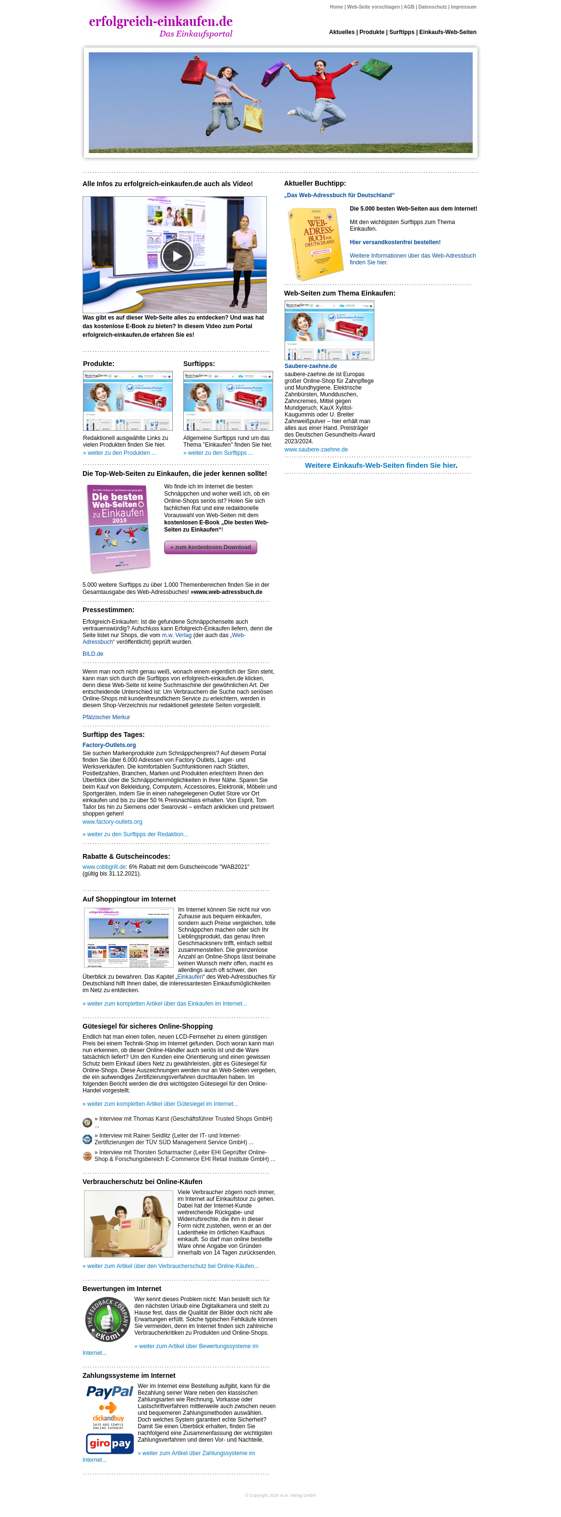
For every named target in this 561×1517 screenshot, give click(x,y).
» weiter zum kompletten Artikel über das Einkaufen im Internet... (165, 1003)
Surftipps (402, 32)
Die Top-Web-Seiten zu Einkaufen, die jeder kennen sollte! (175, 473)
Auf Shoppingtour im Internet (129, 899)
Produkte (371, 32)
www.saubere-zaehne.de (316, 449)
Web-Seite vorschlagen (373, 7)
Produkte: (98, 363)
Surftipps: (199, 363)
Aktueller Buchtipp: (315, 183)
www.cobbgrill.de (104, 867)
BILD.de (93, 654)
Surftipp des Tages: (114, 734)
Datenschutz (432, 7)
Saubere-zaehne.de (311, 366)
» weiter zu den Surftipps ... (218, 453)
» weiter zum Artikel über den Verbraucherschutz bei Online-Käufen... (171, 1266)
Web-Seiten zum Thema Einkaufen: (339, 293)
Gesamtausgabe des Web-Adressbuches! (173, 592)
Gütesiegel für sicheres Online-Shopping (148, 1026)
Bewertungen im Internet (122, 1288)
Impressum (464, 7)
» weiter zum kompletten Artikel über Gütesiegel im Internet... (160, 1104)
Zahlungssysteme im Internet (129, 1375)
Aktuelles (342, 32)
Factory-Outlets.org (109, 745)
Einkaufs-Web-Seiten (448, 32)
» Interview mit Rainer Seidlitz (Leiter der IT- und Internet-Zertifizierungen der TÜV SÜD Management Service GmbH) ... (174, 1139)
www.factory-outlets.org (113, 821)
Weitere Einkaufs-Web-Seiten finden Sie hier (380, 465)
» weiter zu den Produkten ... (119, 453)
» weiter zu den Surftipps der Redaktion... (135, 834)
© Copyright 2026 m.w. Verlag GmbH (280, 1495)
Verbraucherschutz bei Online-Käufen (143, 1181)
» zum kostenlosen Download (210, 547)
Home (336, 7)
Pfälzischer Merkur (106, 717)
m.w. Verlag (176, 635)
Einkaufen (190, 976)
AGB (409, 7)
